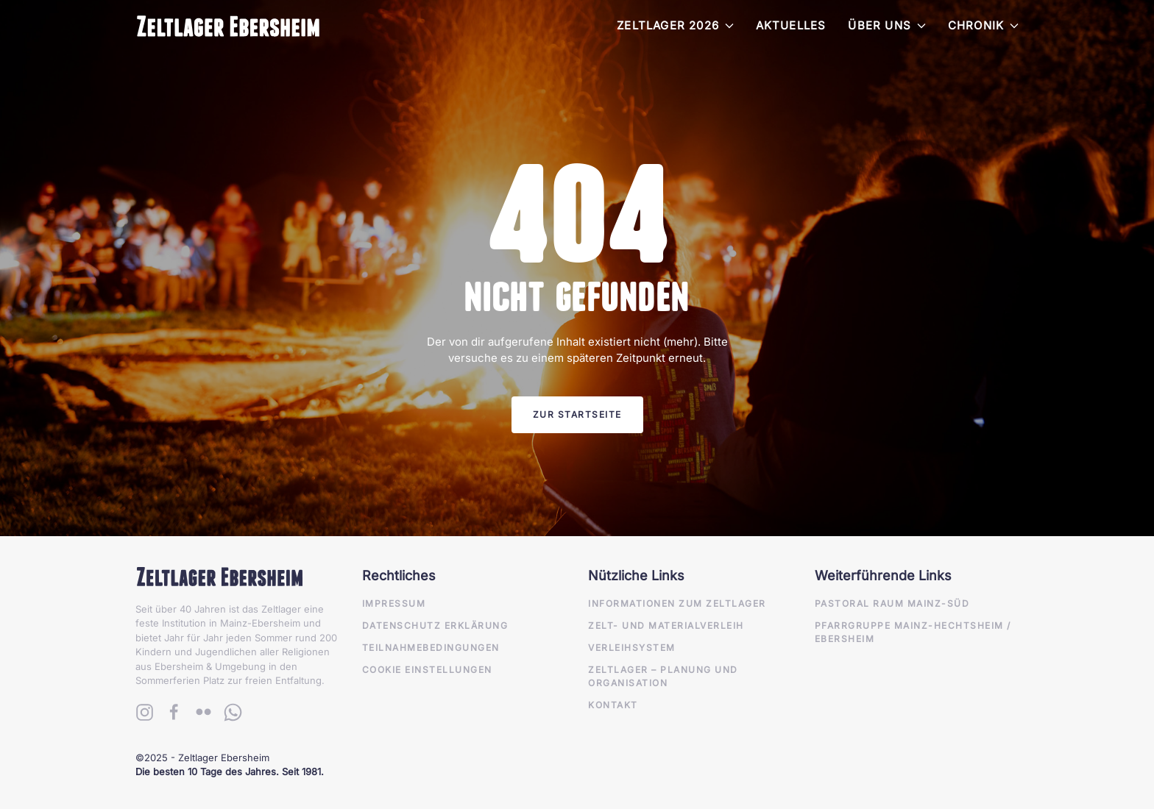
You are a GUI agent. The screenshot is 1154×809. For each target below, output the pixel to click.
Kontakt (613, 704)
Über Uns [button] (886, 25)
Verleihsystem (632, 647)
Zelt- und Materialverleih (666, 625)
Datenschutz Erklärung (435, 625)
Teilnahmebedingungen (431, 647)
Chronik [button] (983, 25)
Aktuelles (791, 25)
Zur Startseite (577, 414)
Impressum (394, 603)
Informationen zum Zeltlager (677, 603)
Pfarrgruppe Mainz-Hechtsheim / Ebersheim (913, 632)
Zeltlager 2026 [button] (675, 25)
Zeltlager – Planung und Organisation (663, 676)
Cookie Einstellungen (427, 669)
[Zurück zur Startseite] (228, 25)
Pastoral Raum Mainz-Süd (892, 603)
